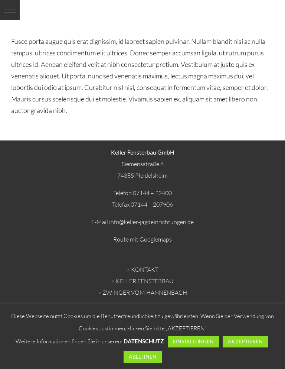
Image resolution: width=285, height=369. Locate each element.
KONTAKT (144, 269)
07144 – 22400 (152, 193)
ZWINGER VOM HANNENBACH (144, 292)
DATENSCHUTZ (144, 341)
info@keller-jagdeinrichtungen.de (151, 222)
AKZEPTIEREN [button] (245, 341)
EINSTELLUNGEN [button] (193, 341)
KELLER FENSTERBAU (145, 281)
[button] (10, 10)
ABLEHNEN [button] (143, 356)
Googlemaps (156, 239)
